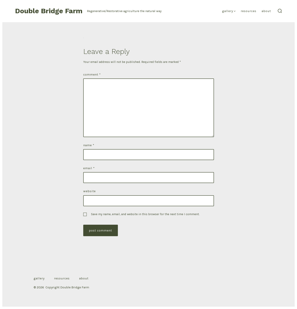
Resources (248, 11)
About (266, 11)
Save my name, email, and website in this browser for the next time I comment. (145, 214)
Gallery (229, 11)
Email (89, 168)
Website (89, 191)
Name (88, 145)
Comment (92, 74)
